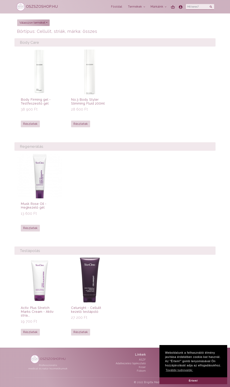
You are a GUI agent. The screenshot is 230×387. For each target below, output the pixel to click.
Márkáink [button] (156, 6)
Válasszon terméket (32, 22)
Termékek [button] (135, 6)
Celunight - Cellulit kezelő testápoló (86, 309)
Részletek (30, 124)
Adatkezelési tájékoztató (131, 363)
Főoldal (116, 6)
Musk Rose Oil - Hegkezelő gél (34, 205)
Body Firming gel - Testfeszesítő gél (36, 101)
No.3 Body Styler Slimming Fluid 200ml (88, 101)
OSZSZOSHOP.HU (37, 6)
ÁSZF (142, 359)
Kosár (142, 367)
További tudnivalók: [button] (179, 370)
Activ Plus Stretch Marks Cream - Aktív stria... (37, 311)
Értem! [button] (193, 380)
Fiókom (141, 370)
